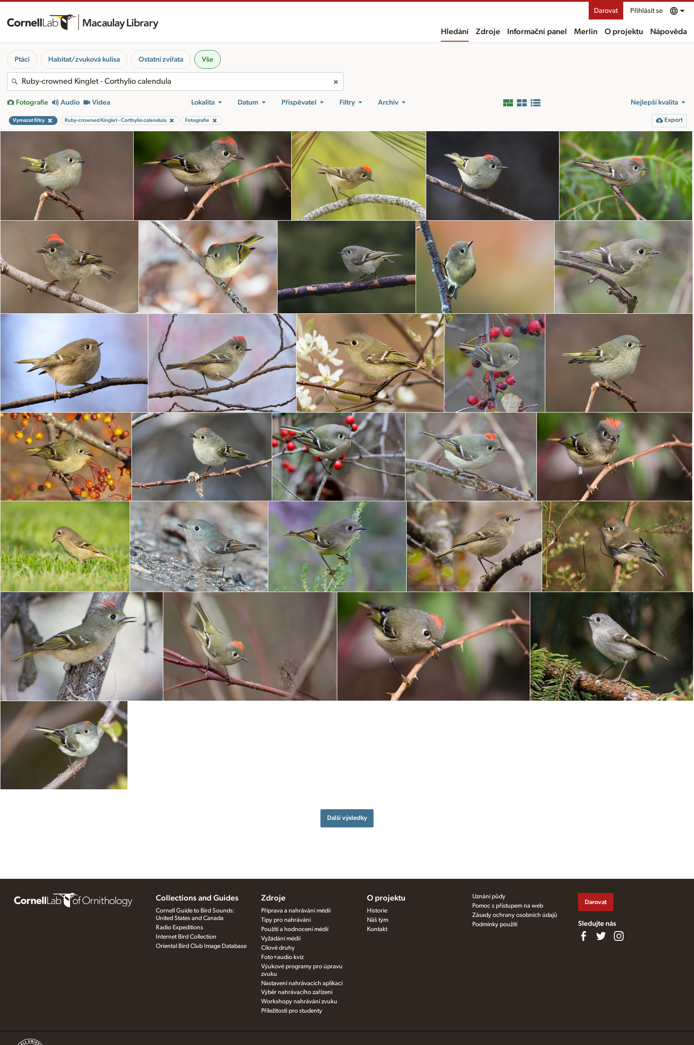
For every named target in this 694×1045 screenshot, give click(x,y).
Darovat (606, 10)
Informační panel (537, 32)
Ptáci (22, 59)
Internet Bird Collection (186, 937)
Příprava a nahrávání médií (296, 911)
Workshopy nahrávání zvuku (299, 1001)
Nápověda (668, 32)
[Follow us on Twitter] (601, 936)
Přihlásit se (646, 10)
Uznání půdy (488, 896)
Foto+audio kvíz (282, 957)
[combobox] (175, 81)
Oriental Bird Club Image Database (201, 946)
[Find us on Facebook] (583, 936)
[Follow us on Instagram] (618, 936)
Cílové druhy (278, 948)
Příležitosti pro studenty (291, 1011)
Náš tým (377, 920)
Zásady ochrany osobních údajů (514, 915)
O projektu (624, 32)
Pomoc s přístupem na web (507, 906)
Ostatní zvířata (161, 59)
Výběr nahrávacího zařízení (296, 992)
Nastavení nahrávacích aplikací (302, 983)
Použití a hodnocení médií (294, 929)
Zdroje (488, 32)
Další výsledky (347, 818)
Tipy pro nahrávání (286, 920)
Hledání (455, 32)
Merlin (586, 32)
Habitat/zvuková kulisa (84, 59)
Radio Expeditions (179, 927)
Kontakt (377, 929)
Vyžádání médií (281, 939)
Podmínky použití (494, 924)
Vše (207, 59)
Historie (377, 911)
